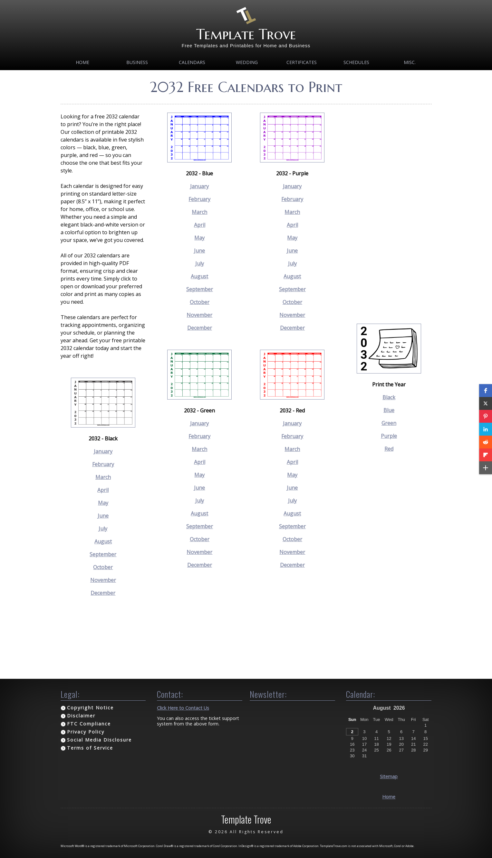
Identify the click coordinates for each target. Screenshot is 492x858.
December (103, 592)
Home (82, 62)
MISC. (410, 62)
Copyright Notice (90, 708)
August (103, 541)
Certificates (301, 62)
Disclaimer (81, 716)
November (103, 580)
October (103, 567)
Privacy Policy (85, 732)
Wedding (247, 62)
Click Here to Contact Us (183, 708)
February (103, 464)
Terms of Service (90, 748)
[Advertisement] (388, 209)
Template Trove (246, 34)
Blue (388, 410)
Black (388, 397)
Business (137, 62)
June (103, 515)
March (103, 477)
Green (388, 423)
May (103, 502)
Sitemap (389, 776)
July (103, 528)
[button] (485, 390)
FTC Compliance (89, 724)
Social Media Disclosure (99, 740)
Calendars (192, 62)
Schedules (356, 62)
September (103, 554)
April (103, 490)
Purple (389, 435)
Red (388, 448)
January (103, 451)
